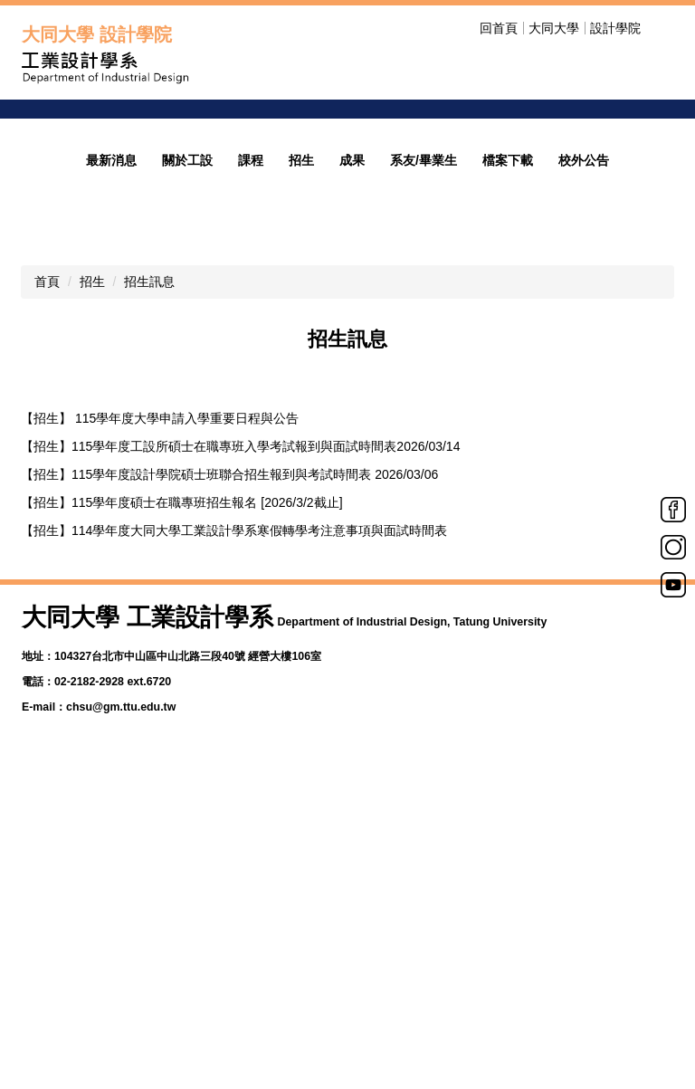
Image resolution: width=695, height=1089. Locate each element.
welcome (465, 196)
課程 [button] (250, 362)
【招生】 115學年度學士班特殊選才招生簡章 (147, 872)
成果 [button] (352, 362)
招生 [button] (301, 362)
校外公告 (583, 362)
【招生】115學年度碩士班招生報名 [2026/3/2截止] (163, 760)
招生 (92, 483)
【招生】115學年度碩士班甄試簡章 (120, 844)
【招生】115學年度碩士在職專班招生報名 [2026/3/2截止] (182, 704)
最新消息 (111, 362)
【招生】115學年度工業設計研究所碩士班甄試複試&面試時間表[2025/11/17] (236, 816)
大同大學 (553, 28)
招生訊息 (149, 483)
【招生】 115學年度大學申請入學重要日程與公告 (160, 620)
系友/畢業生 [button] (423, 362)
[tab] (321, 304)
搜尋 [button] (662, 28)
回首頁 (499, 28)
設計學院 (615, 28)
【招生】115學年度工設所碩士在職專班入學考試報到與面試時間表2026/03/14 (240, 648)
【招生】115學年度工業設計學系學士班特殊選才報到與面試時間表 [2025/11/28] (246, 788)
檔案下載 (507, 362)
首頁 (47, 483)
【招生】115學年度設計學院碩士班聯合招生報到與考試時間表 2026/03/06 (229, 676)
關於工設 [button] (187, 362)
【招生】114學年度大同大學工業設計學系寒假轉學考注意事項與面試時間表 (234, 732)
